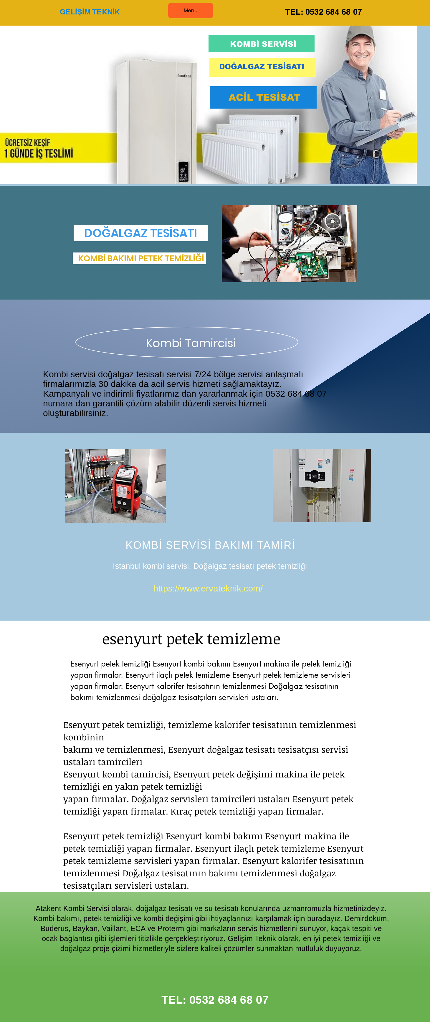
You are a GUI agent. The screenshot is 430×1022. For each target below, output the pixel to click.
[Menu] (190, 10)
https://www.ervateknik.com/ (208, 588)
